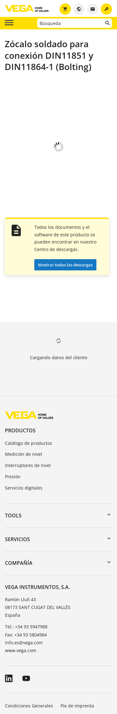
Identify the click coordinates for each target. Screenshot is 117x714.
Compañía (18, 498)
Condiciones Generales (29, 642)
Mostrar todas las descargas (65, 201)
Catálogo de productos (28, 379)
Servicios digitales (23, 424)
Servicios (17, 475)
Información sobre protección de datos (45, 659)
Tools (13, 451)
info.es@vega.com (24, 578)
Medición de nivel (23, 390)
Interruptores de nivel (28, 401)
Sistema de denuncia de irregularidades (47, 677)
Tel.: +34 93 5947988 (26, 563)
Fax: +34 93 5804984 (26, 571)
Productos (20, 366)
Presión (13, 412)
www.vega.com (20, 586)
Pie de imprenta (77, 642)
